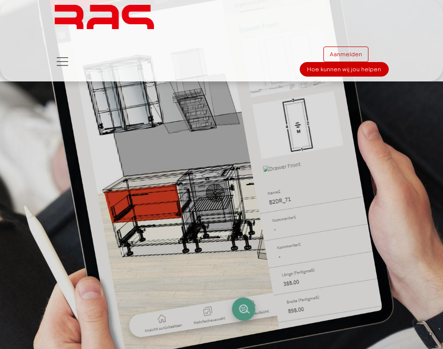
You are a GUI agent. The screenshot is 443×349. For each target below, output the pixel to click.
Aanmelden (346, 54)
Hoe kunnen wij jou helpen (344, 69)
